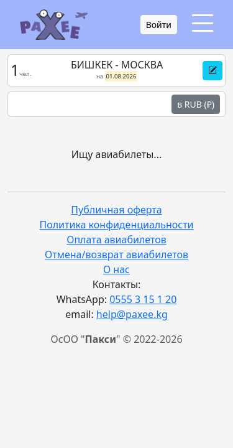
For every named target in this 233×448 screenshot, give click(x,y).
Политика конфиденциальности (116, 224)
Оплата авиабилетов (116, 239)
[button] (212, 70)
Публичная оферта (116, 210)
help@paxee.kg (132, 314)
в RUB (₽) (195, 104)
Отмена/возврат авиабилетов (116, 254)
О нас (116, 269)
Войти (158, 24)
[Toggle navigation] (202, 23)
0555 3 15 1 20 (142, 299)
